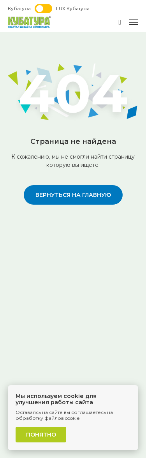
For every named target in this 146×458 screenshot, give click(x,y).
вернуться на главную (73, 194)
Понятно (41, 434)
